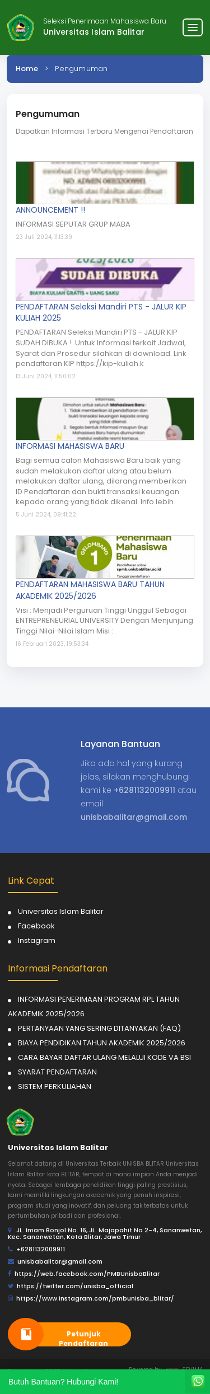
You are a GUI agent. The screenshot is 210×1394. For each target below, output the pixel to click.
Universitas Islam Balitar (61, 911)
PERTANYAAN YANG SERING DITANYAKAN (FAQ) (99, 1028)
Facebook (36, 926)
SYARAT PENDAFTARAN (57, 1072)
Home (27, 68)
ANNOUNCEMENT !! (50, 209)
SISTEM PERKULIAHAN (54, 1086)
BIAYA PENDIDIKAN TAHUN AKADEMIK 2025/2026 (101, 1043)
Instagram (36, 940)
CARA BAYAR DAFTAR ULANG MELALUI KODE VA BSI (104, 1057)
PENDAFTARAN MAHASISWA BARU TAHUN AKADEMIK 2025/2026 (90, 590)
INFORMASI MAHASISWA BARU (70, 446)
